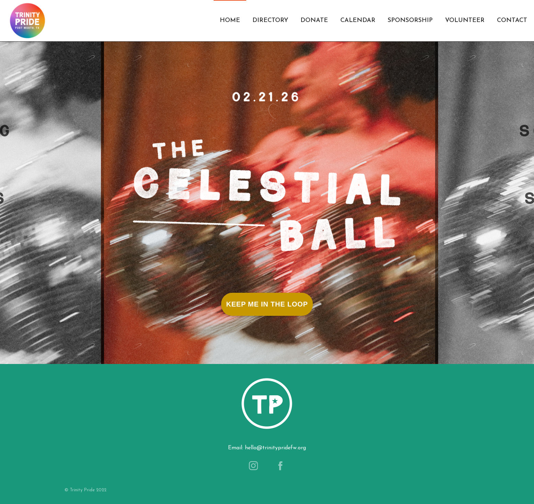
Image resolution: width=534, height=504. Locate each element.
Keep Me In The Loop (267, 304)
